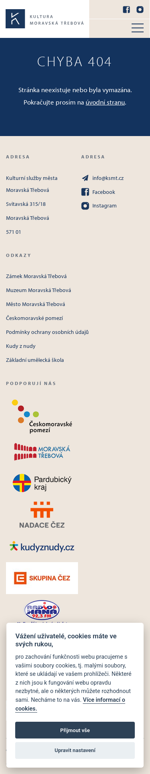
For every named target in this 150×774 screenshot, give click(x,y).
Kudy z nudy (21, 345)
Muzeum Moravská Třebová (38, 290)
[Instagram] (140, 9)
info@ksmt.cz (102, 178)
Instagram (99, 206)
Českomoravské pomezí (34, 318)
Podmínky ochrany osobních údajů (47, 332)
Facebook (98, 192)
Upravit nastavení (75, 750)
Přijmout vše (75, 730)
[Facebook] (126, 9)
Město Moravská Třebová (35, 304)
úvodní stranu (105, 102)
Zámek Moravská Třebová (36, 276)
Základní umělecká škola (35, 359)
